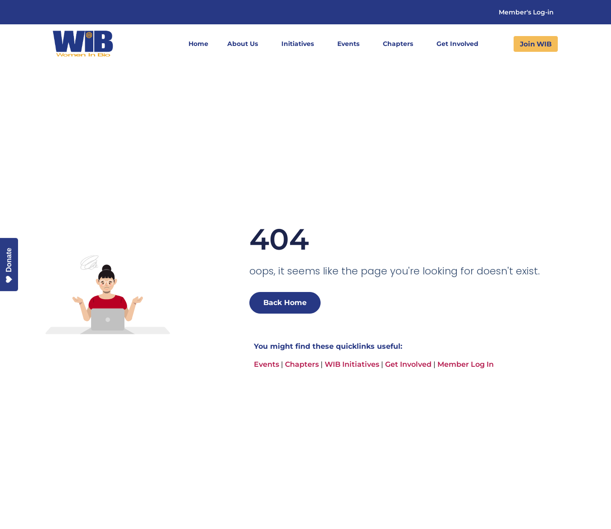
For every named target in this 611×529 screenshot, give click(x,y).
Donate (9, 265)
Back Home (285, 302)
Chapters (400, 43)
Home (198, 44)
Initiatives (299, 43)
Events (350, 43)
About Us (244, 43)
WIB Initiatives (352, 364)
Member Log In (465, 364)
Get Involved (459, 43)
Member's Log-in (526, 12)
